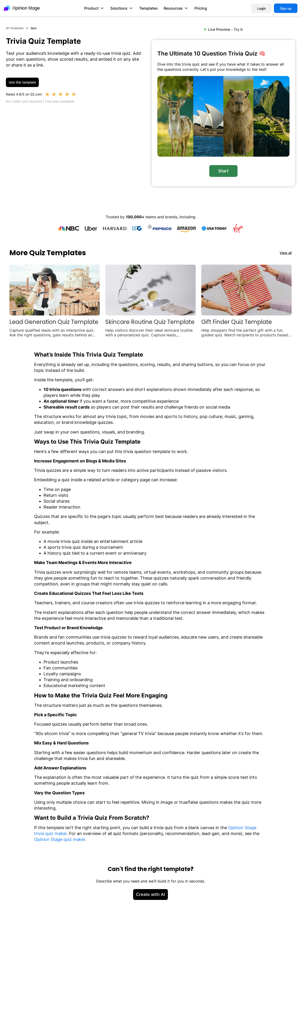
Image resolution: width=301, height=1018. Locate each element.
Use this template (22, 82)
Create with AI (150, 894)
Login (261, 8)
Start (223, 170)
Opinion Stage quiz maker (59, 839)
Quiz (34, 28)
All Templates (15, 28)
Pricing (200, 8)
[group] (223, 113)
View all (286, 253)
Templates (148, 8)
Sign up (286, 8)
